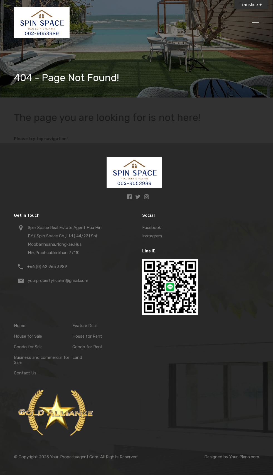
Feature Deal (84, 325)
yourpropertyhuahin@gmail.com (58, 280)
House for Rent (87, 336)
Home (19, 325)
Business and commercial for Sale (41, 360)
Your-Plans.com (244, 456)
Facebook (151, 227)
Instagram (152, 235)
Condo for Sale (28, 346)
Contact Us (25, 373)
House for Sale (28, 336)
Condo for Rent (87, 346)
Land (77, 357)
